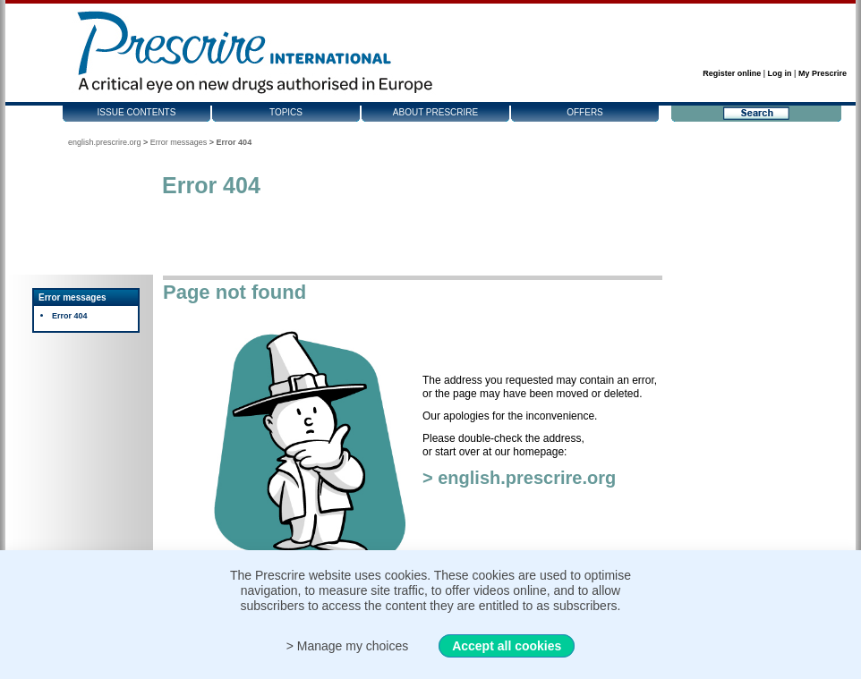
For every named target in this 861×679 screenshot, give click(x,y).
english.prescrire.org (104, 142)
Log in (780, 73)
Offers (585, 112)
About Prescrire (435, 112)
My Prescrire (822, 73)
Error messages (179, 142)
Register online (732, 73)
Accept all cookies (506, 646)
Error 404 (70, 315)
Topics (286, 112)
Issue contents (137, 112)
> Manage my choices (347, 646)
